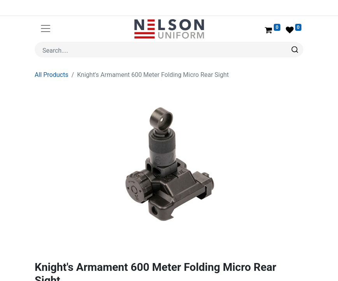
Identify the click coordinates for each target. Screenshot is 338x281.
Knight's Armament (82, 272)
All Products (51, 56)
